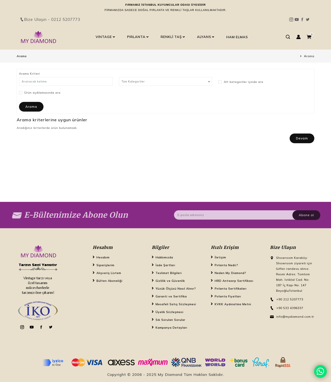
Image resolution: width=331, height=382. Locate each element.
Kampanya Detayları (171, 327)
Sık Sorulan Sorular (170, 320)
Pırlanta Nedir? (226, 265)
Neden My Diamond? (230, 273)
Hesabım (103, 257)
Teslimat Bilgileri (169, 273)
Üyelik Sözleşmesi (169, 312)
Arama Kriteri (29, 74)
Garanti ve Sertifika (171, 296)
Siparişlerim (105, 265)
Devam (302, 138)
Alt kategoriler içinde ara (240, 82)
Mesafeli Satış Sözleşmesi (176, 304)
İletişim (220, 257)
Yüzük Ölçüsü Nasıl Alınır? (176, 288)
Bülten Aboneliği (109, 281)
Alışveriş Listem (108, 273)
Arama (309, 56)
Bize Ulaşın (165, 12)
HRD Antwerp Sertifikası (234, 281)
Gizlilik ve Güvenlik (170, 281)
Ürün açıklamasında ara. (40, 93)
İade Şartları (165, 265)
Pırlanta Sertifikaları (231, 288)
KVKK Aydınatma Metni (233, 304)
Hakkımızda (164, 257)
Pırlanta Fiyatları (228, 296)
